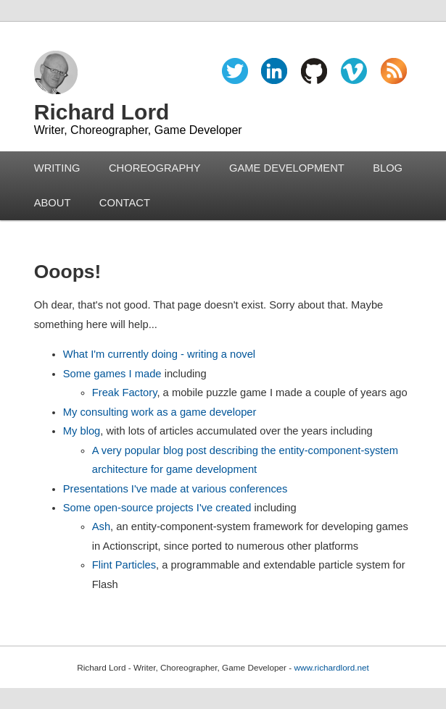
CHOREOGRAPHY (155, 168)
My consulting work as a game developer (160, 412)
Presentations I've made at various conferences (175, 489)
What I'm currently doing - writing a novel (159, 354)
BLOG (387, 168)
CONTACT (124, 203)
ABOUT (52, 203)
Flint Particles (124, 565)
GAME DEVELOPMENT (286, 168)
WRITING (57, 168)
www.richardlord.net (331, 667)
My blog (82, 431)
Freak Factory (124, 392)
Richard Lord (102, 112)
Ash (101, 526)
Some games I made (112, 373)
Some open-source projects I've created (157, 507)
